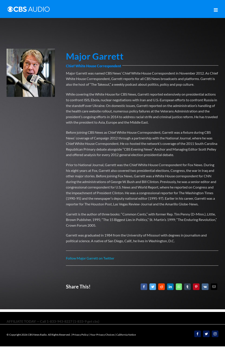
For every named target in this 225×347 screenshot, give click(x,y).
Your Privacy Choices (102, 334)
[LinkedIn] (170, 286)
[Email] (214, 286)
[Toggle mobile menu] (216, 10)
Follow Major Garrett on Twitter (90, 258)
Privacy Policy (80, 334)
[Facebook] (144, 286)
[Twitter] (152, 286)
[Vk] (205, 286)
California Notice (126, 334)
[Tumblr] (187, 286)
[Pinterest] (196, 286)
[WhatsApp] (179, 286)
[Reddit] (161, 286)
